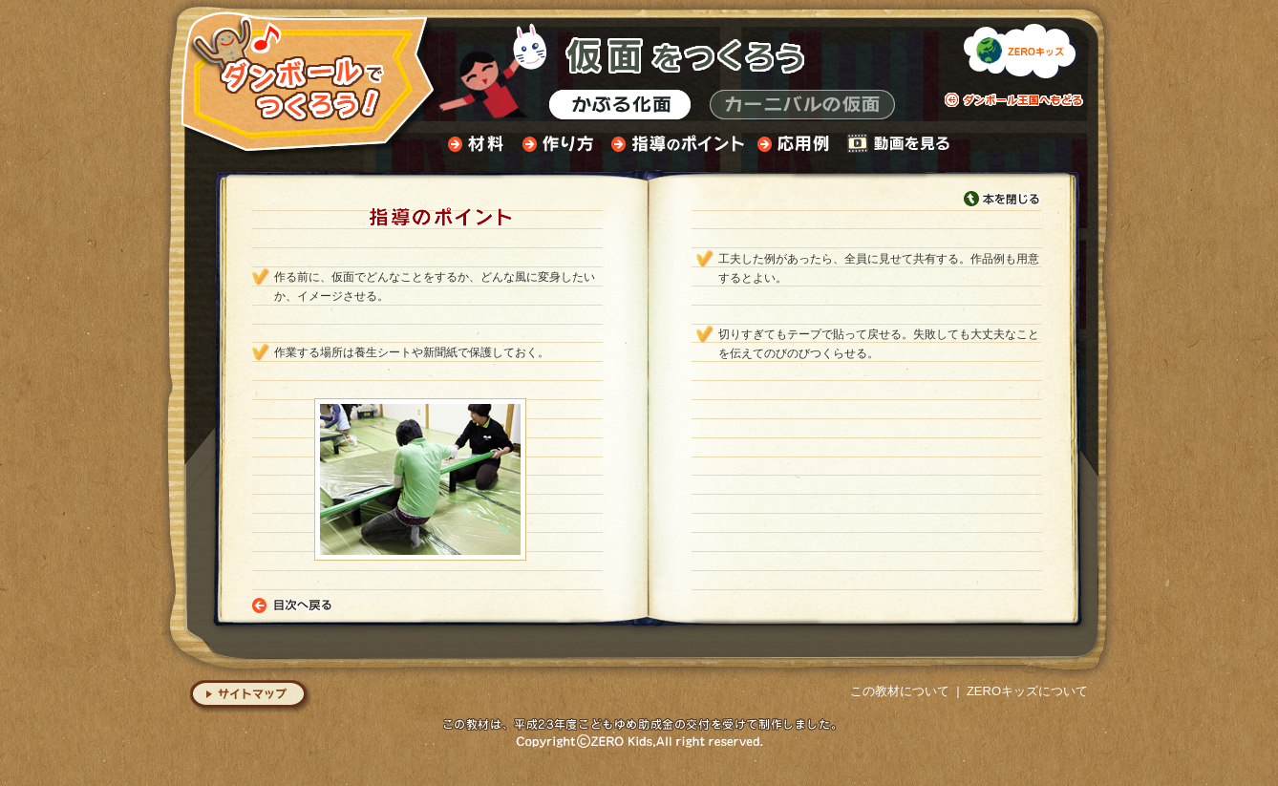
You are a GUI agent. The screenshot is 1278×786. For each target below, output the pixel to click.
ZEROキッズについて (1027, 691)
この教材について (899, 691)
